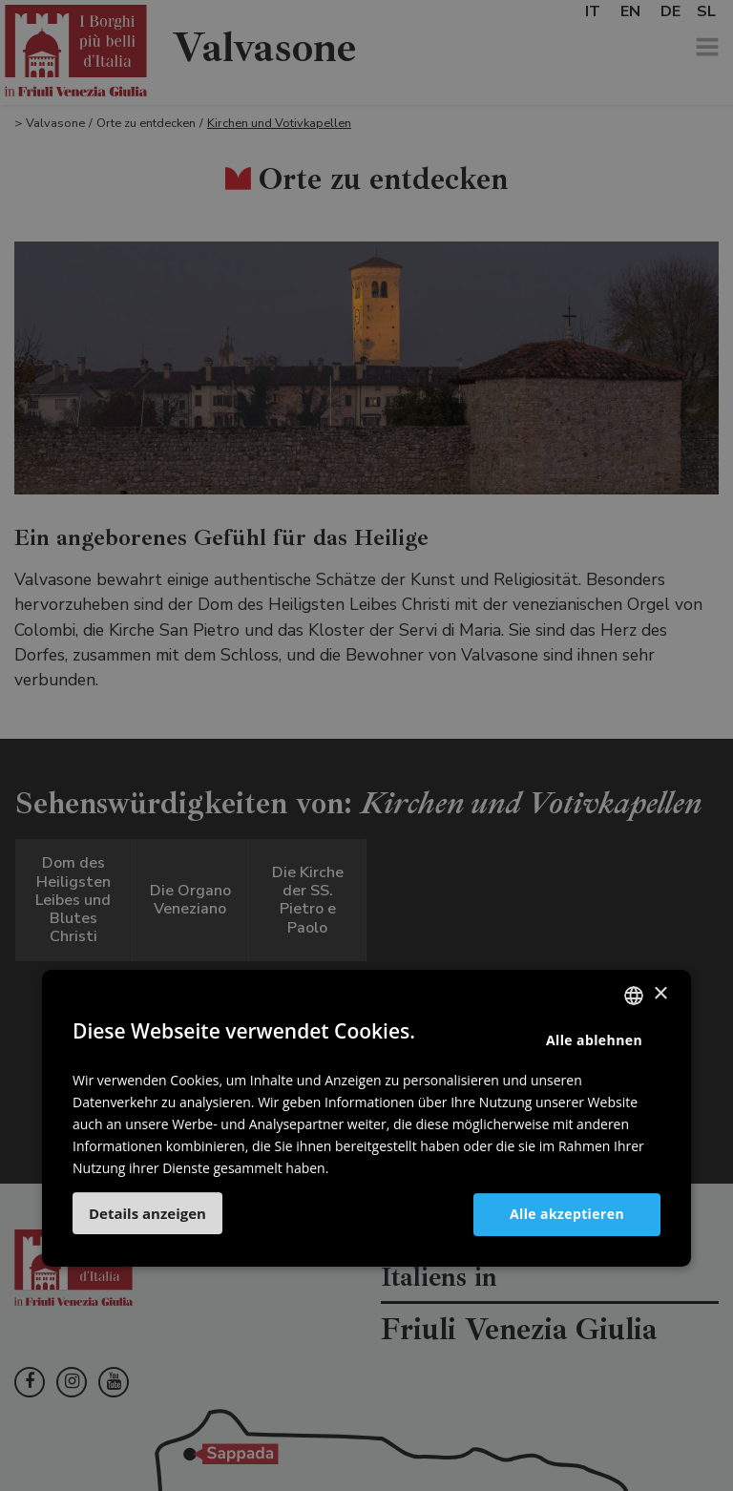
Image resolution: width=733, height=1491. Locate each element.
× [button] (660, 994)
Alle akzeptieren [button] (567, 1215)
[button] (147, 1213)
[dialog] (366, 745)
